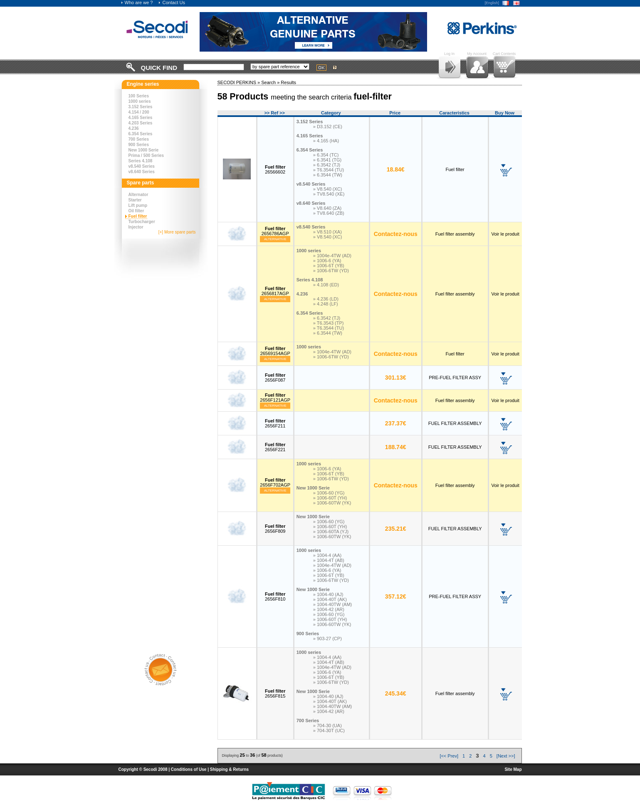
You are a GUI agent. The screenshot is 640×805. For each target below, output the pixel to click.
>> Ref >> (274, 112)
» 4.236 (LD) (326, 298)
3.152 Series (140, 106)
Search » (271, 82)
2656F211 (275, 423)
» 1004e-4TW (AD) (332, 255)
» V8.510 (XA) (327, 231)
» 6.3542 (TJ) (326, 164)
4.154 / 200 (138, 112)
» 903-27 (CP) (327, 638)
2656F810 (275, 596)
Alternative (275, 239)
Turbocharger (141, 221)
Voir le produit (505, 233)
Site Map (512, 769)
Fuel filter (137, 216)
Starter (135, 200)
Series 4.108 (140, 161)
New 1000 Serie (143, 150)
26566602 (275, 169)
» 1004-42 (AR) (328, 609)
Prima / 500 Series (146, 155)
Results (288, 82)
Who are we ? (137, 2)
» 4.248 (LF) (325, 303)
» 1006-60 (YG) (329, 492)
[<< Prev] (449, 755)
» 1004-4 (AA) (327, 555)
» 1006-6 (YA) (327, 260)
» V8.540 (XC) (327, 188)
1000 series (139, 101)
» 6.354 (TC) (326, 154)
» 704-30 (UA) (327, 725)
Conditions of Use (189, 769)
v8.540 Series (141, 166)
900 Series (138, 144)
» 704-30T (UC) (329, 730)
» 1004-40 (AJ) (328, 594)
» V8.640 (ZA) (327, 208)
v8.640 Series (141, 171)
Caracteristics (454, 112)
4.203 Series (140, 123)
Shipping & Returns (229, 769)
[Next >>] (506, 755)
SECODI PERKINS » (239, 82)
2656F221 (275, 447)
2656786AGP (275, 231)
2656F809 (275, 529)
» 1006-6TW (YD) (331, 270)
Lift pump (138, 205)
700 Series (138, 139)
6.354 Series (140, 134)
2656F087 (275, 378)
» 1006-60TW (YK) (332, 502)
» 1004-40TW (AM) (332, 604)
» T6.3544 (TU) (328, 169)
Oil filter (136, 211)
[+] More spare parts (177, 232)
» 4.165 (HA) (326, 140)
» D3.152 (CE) (327, 126)
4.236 (133, 128)
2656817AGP (275, 291)
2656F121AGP (275, 397)
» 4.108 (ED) (326, 284)
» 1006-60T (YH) (330, 497)
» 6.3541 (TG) (327, 159)
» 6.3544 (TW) (327, 174)
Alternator (138, 194)
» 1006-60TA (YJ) (330, 531)
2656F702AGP (275, 482)
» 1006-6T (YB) (328, 265)
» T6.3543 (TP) (328, 323)
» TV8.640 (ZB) (328, 213)
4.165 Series (140, 117)
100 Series (138, 96)
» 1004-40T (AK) (330, 599)
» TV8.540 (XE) (329, 193)
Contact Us (171, 2)
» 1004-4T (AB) (328, 560)
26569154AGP (275, 351)
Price (394, 112)
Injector (135, 227)
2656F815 (275, 693)
